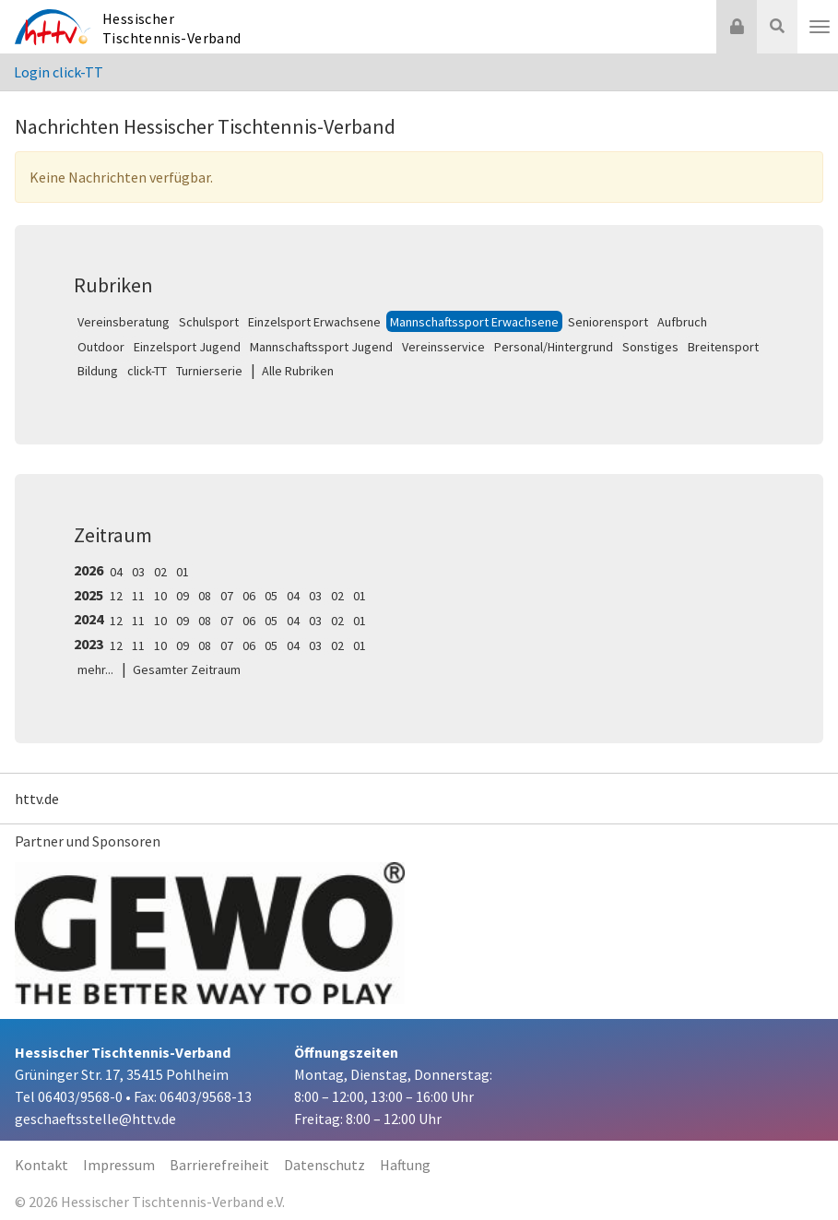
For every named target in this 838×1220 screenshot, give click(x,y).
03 (138, 571)
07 (226, 595)
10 (160, 595)
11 (138, 595)
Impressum (119, 1164)
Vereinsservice (443, 346)
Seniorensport (608, 322)
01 (182, 571)
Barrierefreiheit (219, 1164)
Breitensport (723, 346)
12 (116, 595)
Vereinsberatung (123, 322)
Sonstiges (650, 346)
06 (248, 595)
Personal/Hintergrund (553, 346)
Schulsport (209, 322)
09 (182, 595)
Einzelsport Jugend (187, 346)
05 (271, 595)
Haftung (405, 1164)
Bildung (97, 370)
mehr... (95, 669)
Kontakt (41, 1164)
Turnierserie (209, 370)
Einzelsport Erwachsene (314, 322)
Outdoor (100, 346)
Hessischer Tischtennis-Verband (172, 28)
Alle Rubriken (298, 370)
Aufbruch (682, 322)
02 (160, 571)
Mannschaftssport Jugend (321, 346)
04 (116, 571)
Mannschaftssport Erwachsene (474, 322)
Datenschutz (324, 1164)
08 (204, 595)
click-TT (147, 370)
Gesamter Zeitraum (187, 669)
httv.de (37, 798)
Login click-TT (58, 72)
